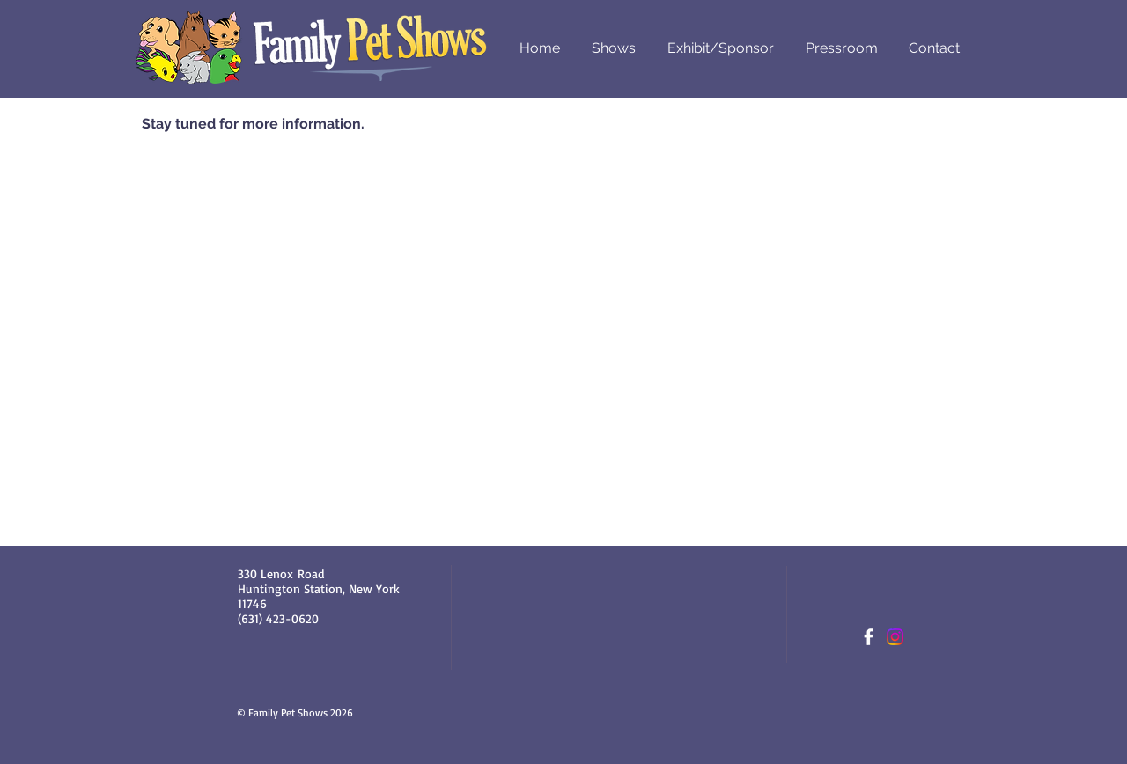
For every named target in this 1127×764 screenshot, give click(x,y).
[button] (614, 48)
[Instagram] (895, 637)
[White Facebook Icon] (869, 637)
